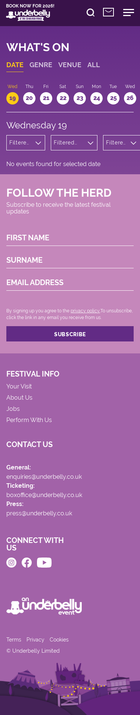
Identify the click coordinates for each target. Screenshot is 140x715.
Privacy (35, 639)
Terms (13, 639)
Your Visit (19, 387)
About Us (19, 398)
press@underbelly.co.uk (39, 514)
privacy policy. (85, 310)
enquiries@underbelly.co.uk (44, 477)
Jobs (13, 409)
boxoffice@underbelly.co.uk (44, 495)
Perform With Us (29, 420)
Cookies (59, 639)
